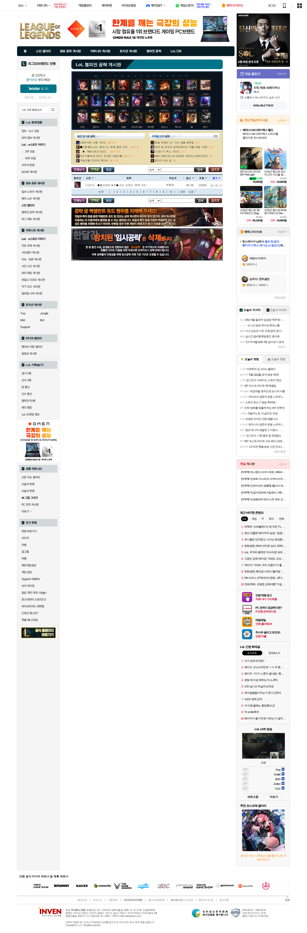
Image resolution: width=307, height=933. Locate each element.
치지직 (25, 538)
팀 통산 (26, 387)
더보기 (274, 796)
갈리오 (96, 94)
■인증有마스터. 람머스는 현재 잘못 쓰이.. (104, 147)
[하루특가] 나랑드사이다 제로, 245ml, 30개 (264, 472)
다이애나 (178, 110)
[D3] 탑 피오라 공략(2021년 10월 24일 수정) (181, 147)
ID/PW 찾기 (45, 97)
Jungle (44, 313)
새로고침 (279, 297)
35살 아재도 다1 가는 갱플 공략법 (174, 142)
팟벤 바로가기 (29, 531)
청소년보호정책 (156, 899)
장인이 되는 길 (163, 160)
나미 (178, 94)
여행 (24, 558)
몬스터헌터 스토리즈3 (34, 599)
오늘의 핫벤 (28, 484)
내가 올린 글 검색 (108, 169)
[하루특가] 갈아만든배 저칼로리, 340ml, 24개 (264, 492)
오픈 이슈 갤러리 (31, 477)
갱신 (190, 178)
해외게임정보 (29, 565)
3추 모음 (28, 151)
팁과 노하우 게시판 (32, 191)
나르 (164, 94)
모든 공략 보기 (78, 169)
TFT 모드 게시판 (31, 286)
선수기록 (26, 380)
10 (170, 191)
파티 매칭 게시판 (31, 273)
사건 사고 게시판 (31, 266)
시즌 (90, 178)
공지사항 (224, 899)
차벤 (24, 545)
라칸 (82, 127)
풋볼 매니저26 (30, 620)
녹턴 (96, 110)
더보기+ (282, 74)
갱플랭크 (110, 94)
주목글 (94, 169)
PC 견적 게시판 (30, 504)
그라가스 (123, 94)
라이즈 (205, 110)
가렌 (82, 94)
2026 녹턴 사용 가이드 (93, 142)
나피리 (205, 94)
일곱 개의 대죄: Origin (34, 592)
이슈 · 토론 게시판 (31, 259)
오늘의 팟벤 (28, 491)
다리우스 (164, 110)
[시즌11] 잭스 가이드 (167, 151)
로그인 (271, 5)
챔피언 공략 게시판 (32, 212)
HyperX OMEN (30, 579)
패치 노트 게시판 (31, 198)
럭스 (110, 127)
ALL (96, 75)
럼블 (123, 127)
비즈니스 (97, 899)
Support (25, 327)
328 (182, 191)
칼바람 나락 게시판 (32, 293)
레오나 (164, 127)
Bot (42, 320)
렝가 (205, 127)
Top (22, 313)
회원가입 (29, 97)
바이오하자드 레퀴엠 (33, 606)
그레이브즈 (137, 94)
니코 (137, 110)
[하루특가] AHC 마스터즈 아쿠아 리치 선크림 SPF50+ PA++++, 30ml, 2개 (264, 478)
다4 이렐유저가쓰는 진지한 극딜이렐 (101, 156)
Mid (22, 320)
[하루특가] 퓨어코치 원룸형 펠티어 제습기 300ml (264, 485)
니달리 (123, 110)
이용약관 (112, 899)
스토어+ (282, 120)
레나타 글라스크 (139, 127)
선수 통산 (27, 394)
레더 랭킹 (27, 407)
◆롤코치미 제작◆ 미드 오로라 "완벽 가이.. (122, 185)
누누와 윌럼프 (110, 110)
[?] (215, 136)
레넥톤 (151, 127)
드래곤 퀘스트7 (30, 613)
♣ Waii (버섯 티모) (94, 151)
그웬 (151, 94)
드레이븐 (191, 110)
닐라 (151, 110)
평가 (216, 178)
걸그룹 (25, 551)
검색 (53, 109)
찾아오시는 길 (206, 899)
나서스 (191, 94)
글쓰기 (215, 169)
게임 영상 (27, 572)
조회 (203, 178)
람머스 (96, 127)
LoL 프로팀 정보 (30, 414)
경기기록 (26, 373)
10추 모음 (29, 158)
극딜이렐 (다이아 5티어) (94, 160)
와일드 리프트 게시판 (33, 279)
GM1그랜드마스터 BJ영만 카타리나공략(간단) (181, 156)
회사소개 (82, 899)
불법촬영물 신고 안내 (182, 899)
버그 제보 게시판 (31, 219)
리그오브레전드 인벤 (42, 64)
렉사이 (178, 127)
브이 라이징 (28, 586)
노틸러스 (82, 110)
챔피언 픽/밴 (28, 400)
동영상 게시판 (29, 353)
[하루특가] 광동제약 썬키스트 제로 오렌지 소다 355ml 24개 (264, 499)
